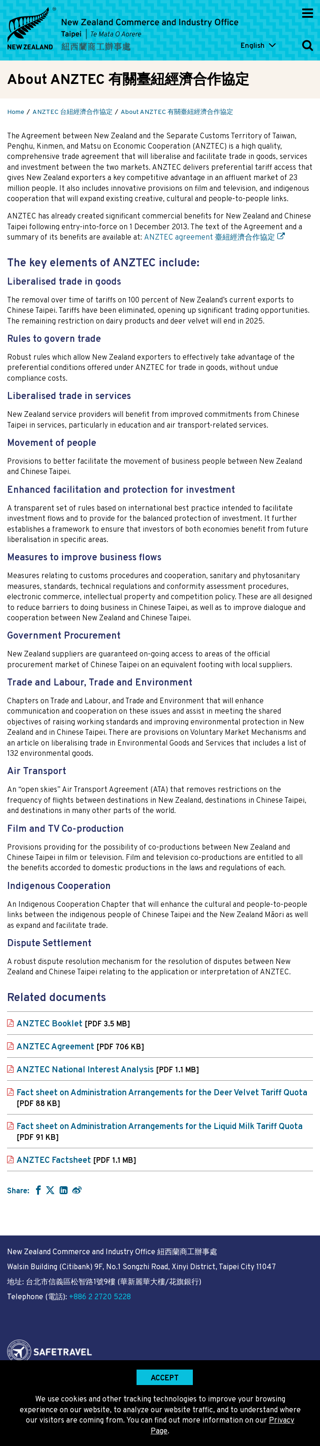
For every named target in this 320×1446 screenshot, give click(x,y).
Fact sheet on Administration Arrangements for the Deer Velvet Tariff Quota (161, 1098)
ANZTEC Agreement (80, 1047)
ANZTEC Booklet (73, 1024)
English (253, 46)
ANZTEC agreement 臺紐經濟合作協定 (209, 237)
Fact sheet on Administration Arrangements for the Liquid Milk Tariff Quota (159, 1132)
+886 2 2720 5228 (100, 1297)
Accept (165, 1378)
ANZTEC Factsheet (76, 1160)
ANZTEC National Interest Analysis (107, 1070)
